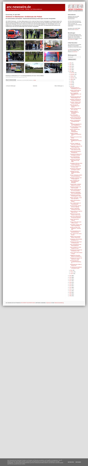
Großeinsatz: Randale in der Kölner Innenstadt (75, 187)
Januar (71, 273)
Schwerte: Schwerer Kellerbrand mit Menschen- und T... (75, 134)
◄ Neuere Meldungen (11, 85)
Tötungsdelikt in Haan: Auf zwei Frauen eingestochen (76, 147)
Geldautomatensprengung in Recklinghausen (75, 152)
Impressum (48, 302)
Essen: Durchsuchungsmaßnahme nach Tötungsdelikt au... (75, 124)
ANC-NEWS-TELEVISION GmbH (28, 302)
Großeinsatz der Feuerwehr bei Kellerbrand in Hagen (76, 259)
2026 (70, 63)
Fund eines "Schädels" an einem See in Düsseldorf (75, 144)
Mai (71, 84)
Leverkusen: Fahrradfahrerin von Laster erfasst (75, 166)
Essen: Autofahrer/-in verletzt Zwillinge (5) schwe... (75, 248)
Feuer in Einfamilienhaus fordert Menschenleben (75, 157)
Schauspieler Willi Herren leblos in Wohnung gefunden (76, 164)
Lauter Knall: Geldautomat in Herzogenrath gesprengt (75, 217)
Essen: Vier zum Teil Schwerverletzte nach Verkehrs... (74, 105)
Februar (72, 271)
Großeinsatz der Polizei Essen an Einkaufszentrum (76, 242)
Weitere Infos (71, 462)
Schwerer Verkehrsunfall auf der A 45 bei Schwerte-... (75, 190)
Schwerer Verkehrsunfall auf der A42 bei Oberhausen (75, 118)
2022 (70, 69)
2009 (70, 294)
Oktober (72, 76)
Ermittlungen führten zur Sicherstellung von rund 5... (76, 88)
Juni (71, 82)
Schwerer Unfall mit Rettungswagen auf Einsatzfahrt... (74, 112)
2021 (70, 71)
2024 (70, 66)
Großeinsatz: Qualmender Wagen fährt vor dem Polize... (75, 160)
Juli (71, 81)
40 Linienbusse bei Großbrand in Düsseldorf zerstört (76, 268)
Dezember (72, 72)
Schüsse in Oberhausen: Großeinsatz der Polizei (75, 209)
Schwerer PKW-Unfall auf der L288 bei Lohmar (75, 222)
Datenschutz (75, 51)
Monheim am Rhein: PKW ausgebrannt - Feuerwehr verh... (75, 228)
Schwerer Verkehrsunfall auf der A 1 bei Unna (75, 109)
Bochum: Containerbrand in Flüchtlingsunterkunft (75, 121)
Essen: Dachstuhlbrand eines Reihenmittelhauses (75, 245)
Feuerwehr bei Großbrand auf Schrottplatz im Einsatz (75, 155)
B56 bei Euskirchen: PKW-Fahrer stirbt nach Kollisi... (75, 149)
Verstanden (78, 462)
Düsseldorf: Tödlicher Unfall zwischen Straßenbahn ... (75, 103)
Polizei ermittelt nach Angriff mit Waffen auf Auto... (76, 212)
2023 (70, 68)
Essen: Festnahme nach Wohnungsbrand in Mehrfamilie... (74, 181)
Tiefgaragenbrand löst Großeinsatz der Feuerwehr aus (76, 140)
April (71, 86)
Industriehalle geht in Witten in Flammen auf (76, 265)
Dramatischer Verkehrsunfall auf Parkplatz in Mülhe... (75, 169)
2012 (70, 289)
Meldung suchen (72, 59)
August (71, 79)
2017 (70, 280)
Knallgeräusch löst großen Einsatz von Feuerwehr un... (76, 256)
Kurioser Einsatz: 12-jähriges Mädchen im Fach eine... (75, 185)
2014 (70, 285)
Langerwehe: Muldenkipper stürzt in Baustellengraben (75, 193)
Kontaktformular (72, 39)
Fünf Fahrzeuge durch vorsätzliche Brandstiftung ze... (75, 261)
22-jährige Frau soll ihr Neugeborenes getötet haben (75, 172)
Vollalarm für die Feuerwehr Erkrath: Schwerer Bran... (75, 237)
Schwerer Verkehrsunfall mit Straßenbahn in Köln (75, 91)
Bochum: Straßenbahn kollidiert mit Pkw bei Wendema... (76, 176)
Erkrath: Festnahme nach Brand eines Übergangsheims (75, 130)
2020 (70, 275)
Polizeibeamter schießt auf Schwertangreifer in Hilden (75, 195)
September (72, 77)
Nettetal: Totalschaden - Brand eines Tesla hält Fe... (76, 198)
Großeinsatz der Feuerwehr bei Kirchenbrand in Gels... (76, 250)
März (71, 270)
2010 (70, 292)
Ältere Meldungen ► (59, 85)
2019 (70, 277)
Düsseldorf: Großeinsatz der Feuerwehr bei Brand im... (75, 100)
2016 (70, 282)
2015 (70, 284)
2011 (70, 290)
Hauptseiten (76, 29)
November (72, 74)
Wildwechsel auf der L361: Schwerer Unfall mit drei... (75, 214)
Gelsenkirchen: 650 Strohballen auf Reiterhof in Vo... (76, 240)
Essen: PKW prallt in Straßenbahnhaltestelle (75, 115)
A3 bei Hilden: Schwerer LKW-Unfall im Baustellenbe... (76, 225)
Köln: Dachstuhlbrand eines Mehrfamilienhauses (75, 232)
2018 (70, 279)
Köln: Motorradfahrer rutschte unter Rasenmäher (75, 127)
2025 (70, 64)
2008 (70, 295)
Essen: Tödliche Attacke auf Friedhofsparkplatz (75, 204)
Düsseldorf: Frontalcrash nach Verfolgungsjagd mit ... (76, 178)
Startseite (35, 85)
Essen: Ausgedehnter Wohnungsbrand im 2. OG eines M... (75, 94)
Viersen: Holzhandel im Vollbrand (74, 220)
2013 (70, 287)
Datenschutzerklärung (59, 302)
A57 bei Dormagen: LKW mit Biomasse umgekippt (75, 206)
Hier (68, 49)
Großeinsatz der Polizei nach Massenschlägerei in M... (75, 97)
